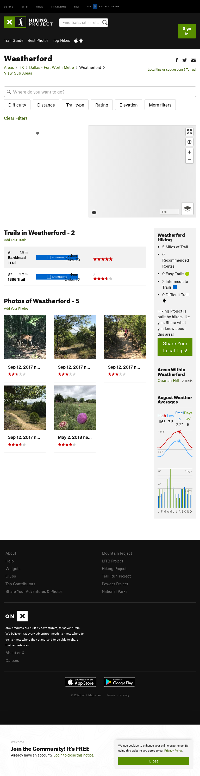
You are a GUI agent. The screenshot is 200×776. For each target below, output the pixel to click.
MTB (25, 6)
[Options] (187, 209)
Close (154, 761)
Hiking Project (114, 568)
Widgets (12, 568)
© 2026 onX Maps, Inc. (86, 695)
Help (9, 561)
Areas (9, 67)
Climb (9, 6)
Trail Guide (13, 40)
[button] (177, 60)
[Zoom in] (189, 152)
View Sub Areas (18, 73)
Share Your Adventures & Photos (34, 591)
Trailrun (58, 6)
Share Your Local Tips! (175, 346)
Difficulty (17, 104)
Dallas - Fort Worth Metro (51, 67)
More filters (160, 104)
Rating (101, 104)
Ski (77, 6)
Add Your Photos (16, 308)
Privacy (124, 695)
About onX (14, 652)
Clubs (10, 576)
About (10, 553)
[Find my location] (189, 142)
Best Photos (38, 40)
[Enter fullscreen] (189, 132)
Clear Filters (16, 118)
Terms (111, 695)
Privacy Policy (173, 750)
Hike (39, 6)
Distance (46, 104)
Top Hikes (61, 40)
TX (21, 67)
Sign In (187, 31)
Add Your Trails (15, 240)
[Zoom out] (189, 159)
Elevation (129, 104)
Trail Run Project (116, 576)
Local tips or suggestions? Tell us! (172, 69)
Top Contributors (20, 583)
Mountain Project (117, 553)
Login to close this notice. (73, 755)
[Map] (142, 171)
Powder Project (115, 583)
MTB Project (112, 561)
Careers (12, 660)
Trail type (75, 104)
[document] (153, 754)
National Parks (114, 591)
